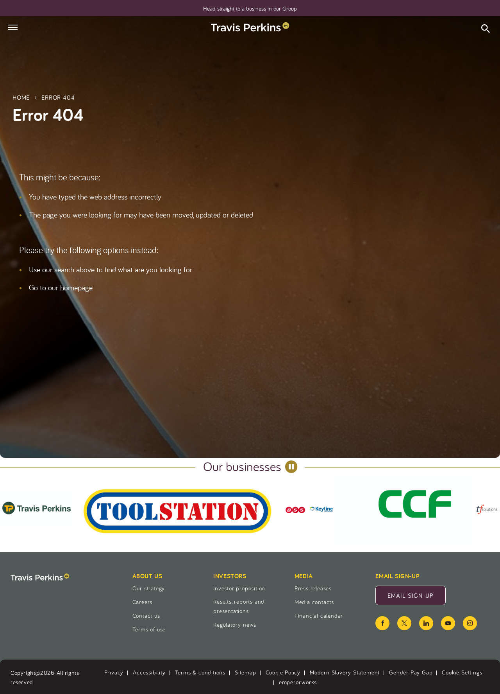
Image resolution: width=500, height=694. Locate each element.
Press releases (313, 588)
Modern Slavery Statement (345, 672)
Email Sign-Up (417, 597)
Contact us (146, 615)
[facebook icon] (382, 623)
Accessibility (149, 672)
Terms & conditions (200, 672)
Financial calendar (319, 615)
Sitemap (245, 672)
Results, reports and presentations (238, 606)
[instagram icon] (470, 623)
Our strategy (148, 588)
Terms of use (149, 629)
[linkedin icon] (426, 623)
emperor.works (298, 682)
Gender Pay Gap (410, 672)
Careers (142, 602)
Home (21, 97)
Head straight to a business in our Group (250, 8)
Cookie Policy (283, 672)
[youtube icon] (448, 623)
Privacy (114, 672)
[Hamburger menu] (13, 27)
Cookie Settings (462, 672)
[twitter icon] (404, 623)
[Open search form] (485, 29)
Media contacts (314, 602)
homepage (76, 287)
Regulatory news (234, 624)
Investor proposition (239, 588)
